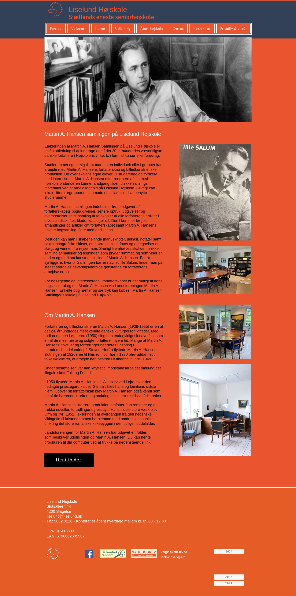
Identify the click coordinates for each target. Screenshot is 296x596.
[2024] (229, 551)
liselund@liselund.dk (64, 516)
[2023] (229, 583)
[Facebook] (89, 554)
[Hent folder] (69, 460)
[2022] (229, 577)
